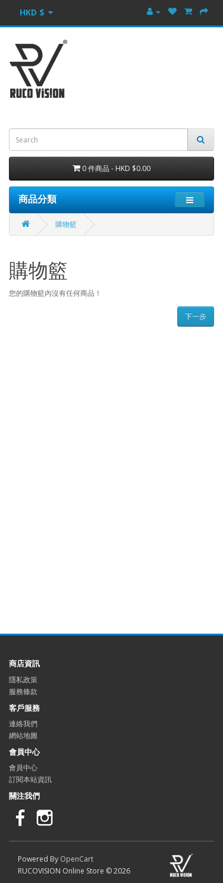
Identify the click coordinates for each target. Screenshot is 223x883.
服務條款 (23, 691)
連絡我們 (23, 724)
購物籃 (66, 224)
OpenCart (76, 859)
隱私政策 (23, 680)
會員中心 (23, 767)
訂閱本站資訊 (30, 779)
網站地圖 (23, 735)
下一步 (195, 316)
